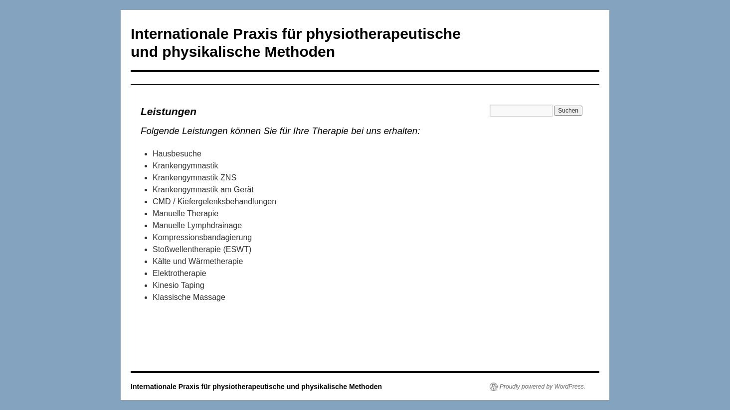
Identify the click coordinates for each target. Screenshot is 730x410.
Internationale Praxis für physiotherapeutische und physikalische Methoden (256, 387)
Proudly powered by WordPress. (542, 386)
